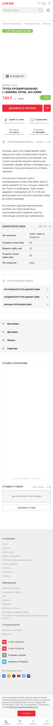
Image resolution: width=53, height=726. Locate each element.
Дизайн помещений (11, 556)
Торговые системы (32, 24)
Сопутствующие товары (29, 142)
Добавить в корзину (22, 108)
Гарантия (12, 348)
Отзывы (6, 576)
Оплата (11, 340)
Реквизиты (7, 572)
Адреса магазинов (10, 588)
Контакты (6, 568)
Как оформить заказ (11, 592)
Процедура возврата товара (15, 612)
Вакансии (6, 634)
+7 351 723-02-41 (16, 642)
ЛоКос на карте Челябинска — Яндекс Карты (26, 478)
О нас (4, 544)
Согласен (26, 713)
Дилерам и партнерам (12, 630)
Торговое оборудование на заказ (17, 560)
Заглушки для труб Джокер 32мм (22, 289)
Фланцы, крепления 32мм (17, 304)
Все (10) (45, 226)
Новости (6, 600)
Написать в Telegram (18, 662)
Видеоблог (7, 604)
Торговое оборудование (12, 24)
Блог (4, 596)
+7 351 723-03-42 (49, 3)
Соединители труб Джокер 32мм (21, 297)
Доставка (12, 332)
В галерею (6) (14, 76)
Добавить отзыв (26, 508)
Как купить (13, 323)
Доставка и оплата (11, 608)
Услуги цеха (7, 552)
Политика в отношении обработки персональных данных (25, 616)
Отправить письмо (17, 655)
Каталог (6, 548)
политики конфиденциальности (23, 707)
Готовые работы (10, 564)
